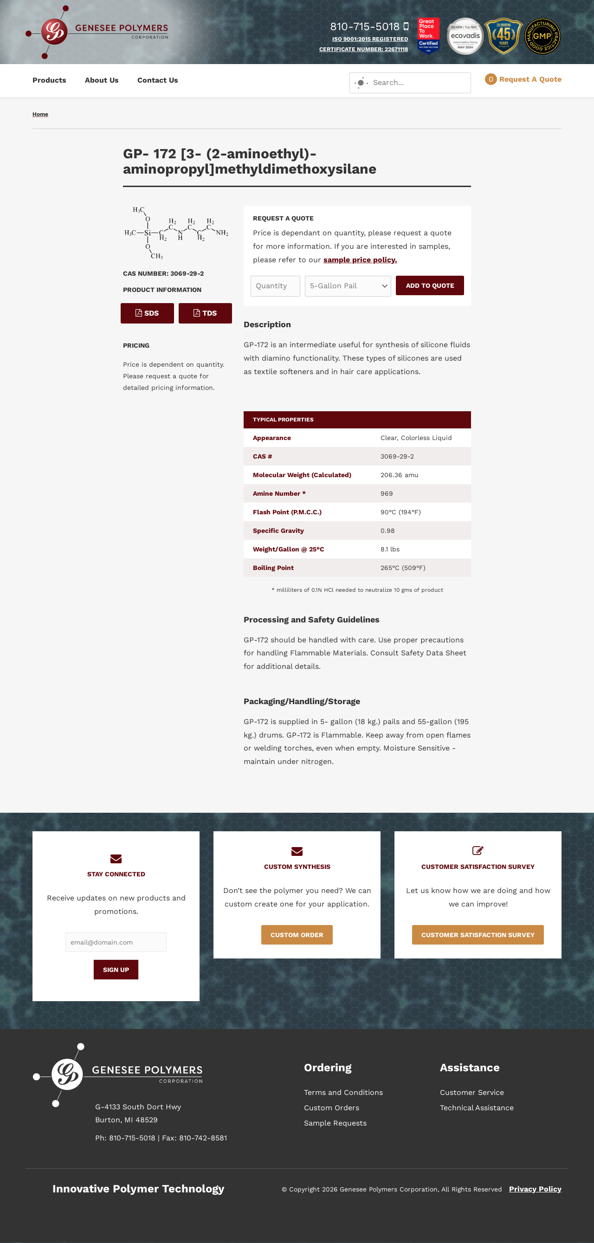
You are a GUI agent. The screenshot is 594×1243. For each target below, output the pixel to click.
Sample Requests (335, 1123)
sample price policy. (360, 259)
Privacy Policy (535, 1189)
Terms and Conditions (343, 1092)
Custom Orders (331, 1107)
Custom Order (297, 935)
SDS (147, 313)
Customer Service (472, 1092)
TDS (205, 313)
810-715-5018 (369, 26)
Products (49, 80)
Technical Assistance (477, 1107)
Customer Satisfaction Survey (478, 935)
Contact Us (157, 80)
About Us (102, 80)
